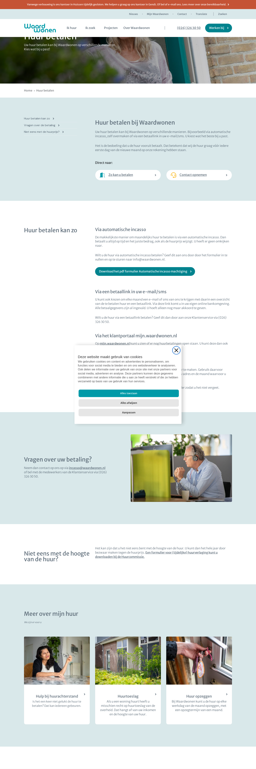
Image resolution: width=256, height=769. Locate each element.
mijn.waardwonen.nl (115, 343)
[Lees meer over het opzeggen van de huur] (199, 680)
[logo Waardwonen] (40, 28)
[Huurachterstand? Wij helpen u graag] (57, 680)
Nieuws (133, 14)
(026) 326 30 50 (189, 28)
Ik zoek (90, 28)
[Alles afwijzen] (129, 403)
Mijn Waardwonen (158, 14)
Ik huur (72, 28)
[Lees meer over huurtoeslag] (128, 680)
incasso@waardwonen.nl (87, 468)
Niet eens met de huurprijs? (42, 131)
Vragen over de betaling (39, 125)
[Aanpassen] (129, 412)
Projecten (111, 28)
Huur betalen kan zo (37, 118)
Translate (201, 14)
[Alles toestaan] (129, 393)
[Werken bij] (218, 28)
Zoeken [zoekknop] (222, 14)
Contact (182, 14)
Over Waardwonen (136, 28)
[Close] (176, 350)
